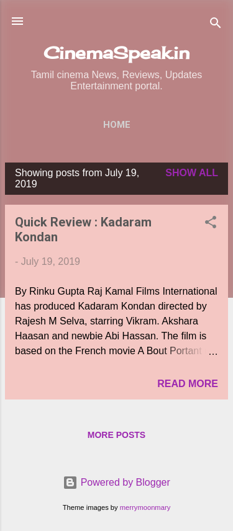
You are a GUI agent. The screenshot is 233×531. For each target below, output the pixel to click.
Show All (191, 172)
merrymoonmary (145, 507)
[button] (210, 224)
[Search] (215, 25)
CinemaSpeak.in (116, 53)
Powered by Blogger (116, 482)
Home (116, 124)
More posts (116, 435)
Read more (187, 383)
